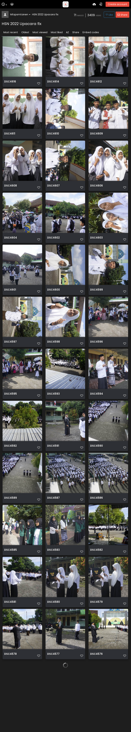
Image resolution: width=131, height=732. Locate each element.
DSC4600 (53, 310)
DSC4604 (10, 253)
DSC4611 (9, 140)
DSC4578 (10, 708)
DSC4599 (96, 310)
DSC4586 (96, 537)
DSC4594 (96, 424)
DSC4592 (10, 481)
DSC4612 (96, 83)
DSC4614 (53, 83)
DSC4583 (53, 594)
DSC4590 (96, 481)
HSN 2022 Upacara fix (45, 14)
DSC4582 (96, 594)
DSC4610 (53, 140)
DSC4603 (96, 253)
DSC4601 (10, 310)
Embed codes (91, 32)
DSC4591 (53, 481)
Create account (117, 4)
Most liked (57, 32)
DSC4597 (10, 367)
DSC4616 (10, 83)
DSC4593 (53, 424)
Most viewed (40, 32)
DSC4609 (96, 140)
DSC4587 (53, 537)
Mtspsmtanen (20, 14)
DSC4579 (96, 651)
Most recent (10, 32)
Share (75, 32)
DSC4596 (96, 367)
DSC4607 (53, 197)
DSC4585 (10, 594)
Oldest (25, 32)
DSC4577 (53, 708)
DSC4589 (10, 537)
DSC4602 (53, 253)
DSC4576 (96, 708)
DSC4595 (10, 424)
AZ (67, 32)
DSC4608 (10, 197)
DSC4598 (53, 367)
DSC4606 (96, 197)
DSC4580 (53, 651)
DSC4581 (10, 651)
